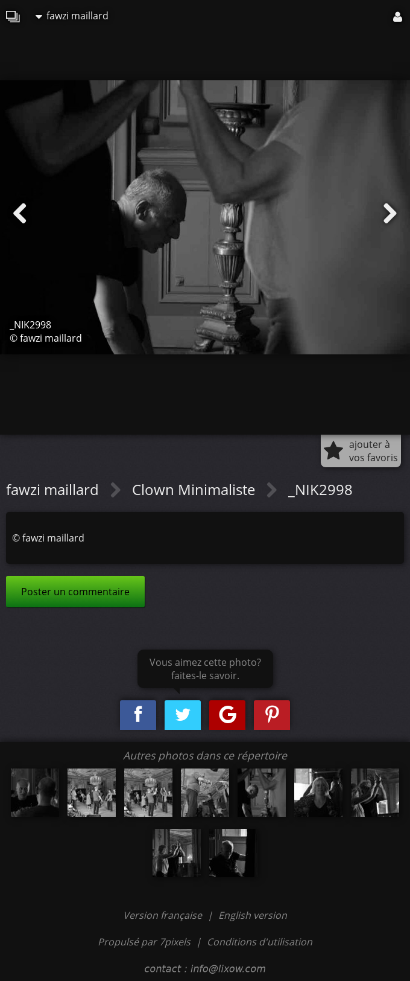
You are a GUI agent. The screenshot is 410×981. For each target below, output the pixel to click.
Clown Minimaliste (195, 489)
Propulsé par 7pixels (144, 941)
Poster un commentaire (75, 591)
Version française (163, 915)
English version (252, 915)
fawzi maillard (72, 15)
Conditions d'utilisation (259, 941)
